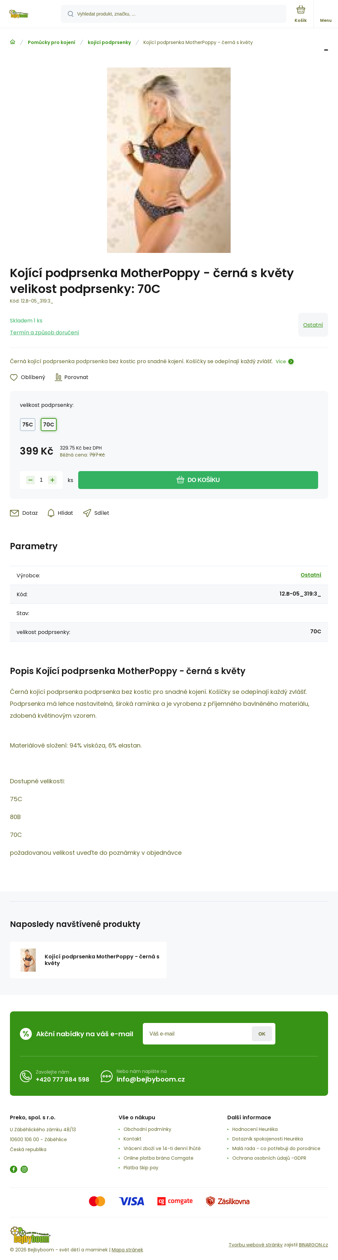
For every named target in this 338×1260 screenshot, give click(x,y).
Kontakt (132, 1139)
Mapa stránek (127, 1249)
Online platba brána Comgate (159, 1158)
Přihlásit (262, 1033)
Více (281, 361)
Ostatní (313, 325)
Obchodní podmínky (147, 1129)
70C (48, 424)
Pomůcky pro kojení (51, 42)
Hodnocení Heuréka (255, 1129)
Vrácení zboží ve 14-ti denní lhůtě (162, 1148)
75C (27, 424)
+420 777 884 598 (62, 1079)
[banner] (31, 14)
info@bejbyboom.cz (151, 1079)
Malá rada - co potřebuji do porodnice (276, 1148)
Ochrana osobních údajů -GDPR (269, 1158)
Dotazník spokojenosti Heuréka (267, 1139)
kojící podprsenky (109, 42)
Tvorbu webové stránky (256, 1244)
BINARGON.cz (313, 1244)
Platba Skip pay (141, 1167)
